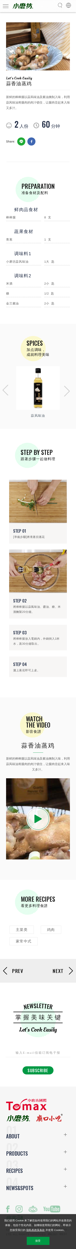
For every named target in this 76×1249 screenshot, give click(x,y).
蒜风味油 (38, 415)
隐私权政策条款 (35, 1230)
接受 (38, 1240)
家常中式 (23, 941)
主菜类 (22, 930)
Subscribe (38, 1070)
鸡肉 (51, 930)
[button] (4, 391)
